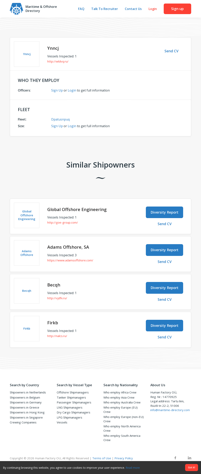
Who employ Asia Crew (118, 397)
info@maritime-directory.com (170, 410)
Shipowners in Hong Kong (27, 412)
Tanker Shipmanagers (71, 397)
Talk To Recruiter (104, 9)
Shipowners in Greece (24, 407)
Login (153, 9)
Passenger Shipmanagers (74, 402)
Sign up (177, 8)
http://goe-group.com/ (62, 222)
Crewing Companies (23, 422)
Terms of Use (101, 458)
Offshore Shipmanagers (73, 392)
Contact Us (133, 9)
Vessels (62, 422)
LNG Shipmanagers (69, 407)
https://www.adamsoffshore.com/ (70, 260)
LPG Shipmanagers (69, 417)
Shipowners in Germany (26, 402)
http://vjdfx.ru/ (57, 298)
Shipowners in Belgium (25, 397)
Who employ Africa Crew (119, 392)
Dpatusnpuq (60, 119)
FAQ (81, 9)
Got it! (191, 467)
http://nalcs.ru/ (57, 336)
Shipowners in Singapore (26, 417)
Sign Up (57, 90)
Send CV (171, 51)
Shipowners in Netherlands (28, 392)
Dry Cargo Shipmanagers (73, 412)
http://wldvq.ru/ (58, 61)
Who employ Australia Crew (122, 402)
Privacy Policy (123, 458)
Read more (133, 467)
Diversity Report (164, 212)
